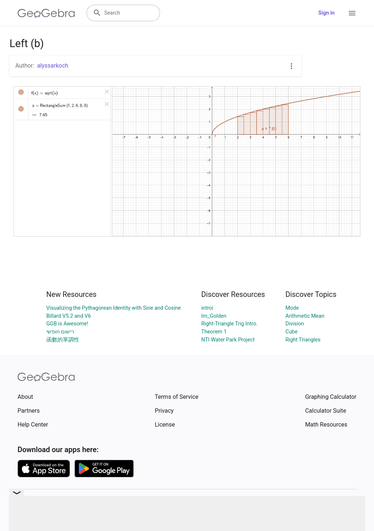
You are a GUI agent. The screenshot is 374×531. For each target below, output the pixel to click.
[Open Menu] (352, 13)
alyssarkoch (52, 65)
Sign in (326, 13)
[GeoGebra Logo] (46, 13)
